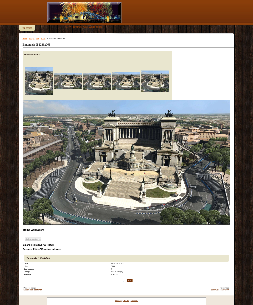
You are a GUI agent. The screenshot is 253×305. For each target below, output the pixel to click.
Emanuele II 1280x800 (220, 290)
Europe (31, 38)
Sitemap (118, 301)
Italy (37, 38)
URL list (126, 301)
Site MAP (134, 301)
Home (25, 38)
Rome (43, 38)
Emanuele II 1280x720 (33, 290)
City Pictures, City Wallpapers (84, 26)
